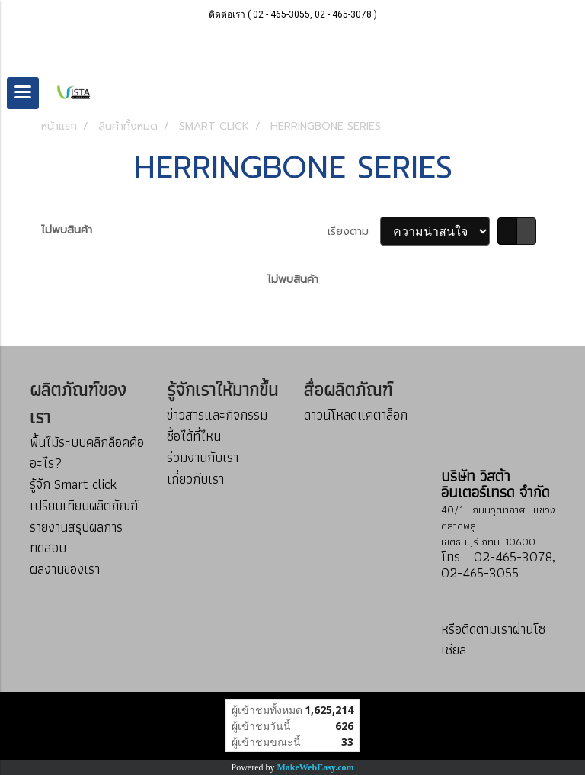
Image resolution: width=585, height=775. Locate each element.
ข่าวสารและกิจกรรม (217, 415)
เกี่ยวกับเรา (195, 479)
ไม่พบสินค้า (66, 230)
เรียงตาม (354, 231)
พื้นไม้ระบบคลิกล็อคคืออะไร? (87, 452)
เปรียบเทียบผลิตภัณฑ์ (84, 505)
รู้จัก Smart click (73, 484)
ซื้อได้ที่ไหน (194, 436)
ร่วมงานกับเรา (202, 457)
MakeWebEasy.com (315, 767)
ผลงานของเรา (65, 569)
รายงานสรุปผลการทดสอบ (76, 537)
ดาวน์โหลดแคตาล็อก (356, 415)
